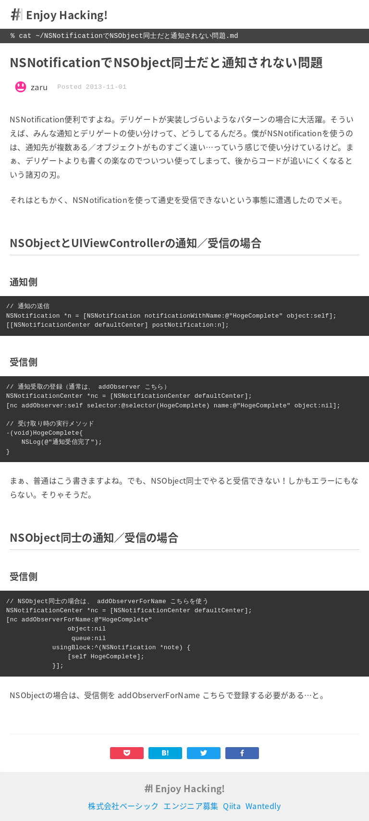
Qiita (232, 805)
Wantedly (263, 805)
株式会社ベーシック (123, 805)
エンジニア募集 (190, 805)
